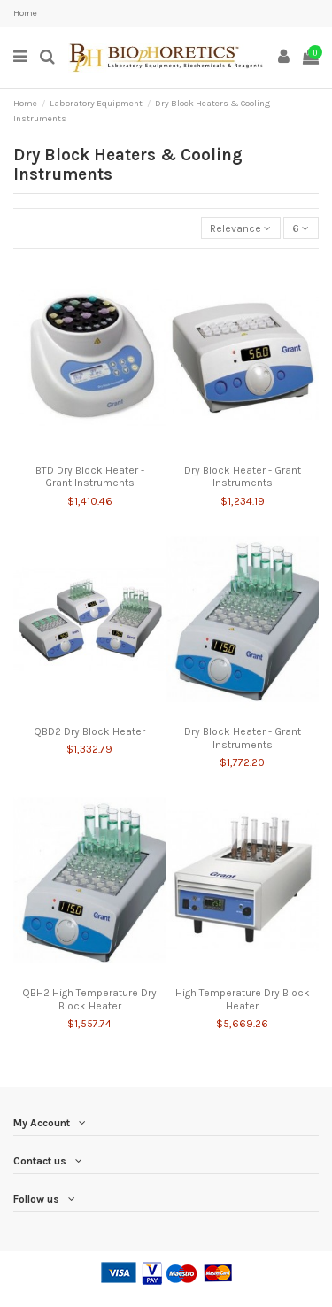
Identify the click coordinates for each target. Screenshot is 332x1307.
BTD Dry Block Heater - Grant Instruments (89, 476)
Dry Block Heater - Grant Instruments (242, 476)
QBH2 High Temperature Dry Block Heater (89, 998)
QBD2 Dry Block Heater (89, 731)
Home (25, 13)
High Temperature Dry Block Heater (242, 998)
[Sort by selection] (241, 228)
